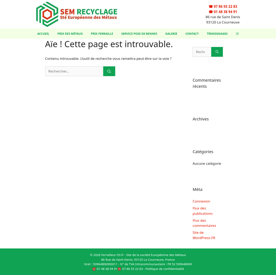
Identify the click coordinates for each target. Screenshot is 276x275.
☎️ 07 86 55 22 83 (130, 269)
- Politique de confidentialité (164, 269)
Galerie (171, 34)
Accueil (43, 34)
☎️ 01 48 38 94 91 (104, 269)
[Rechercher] (109, 71)
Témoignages (217, 34)
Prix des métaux (70, 34)
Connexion (201, 201)
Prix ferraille (102, 34)
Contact (192, 34)
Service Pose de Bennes (139, 34)
